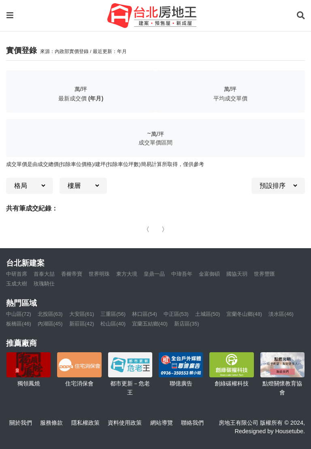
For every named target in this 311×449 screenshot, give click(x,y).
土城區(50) (207, 314)
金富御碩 (209, 274)
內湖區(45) (50, 324)
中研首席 (16, 274)
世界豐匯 (264, 274)
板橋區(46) (18, 324)
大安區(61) (81, 314)
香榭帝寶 (71, 274)
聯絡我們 (192, 422)
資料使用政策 (125, 422)
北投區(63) (50, 314)
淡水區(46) (281, 314)
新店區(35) (186, 324)
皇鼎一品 (154, 274)
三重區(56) (113, 314)
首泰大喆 (44, 274)
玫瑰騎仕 (44, 284)
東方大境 (126, 274)
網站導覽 (161, 422)
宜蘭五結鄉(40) (150, 324)
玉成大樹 (16, 284)
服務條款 (51, 422)
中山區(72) (18, 314)
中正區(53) (176, 314)
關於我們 (20, 422)
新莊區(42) (81, 324)
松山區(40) (113, 324)
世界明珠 (99, 274)
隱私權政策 (85, 422)
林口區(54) (144, 314)
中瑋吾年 (181, 274)
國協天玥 (236, 274)
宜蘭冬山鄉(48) (244, 314)
